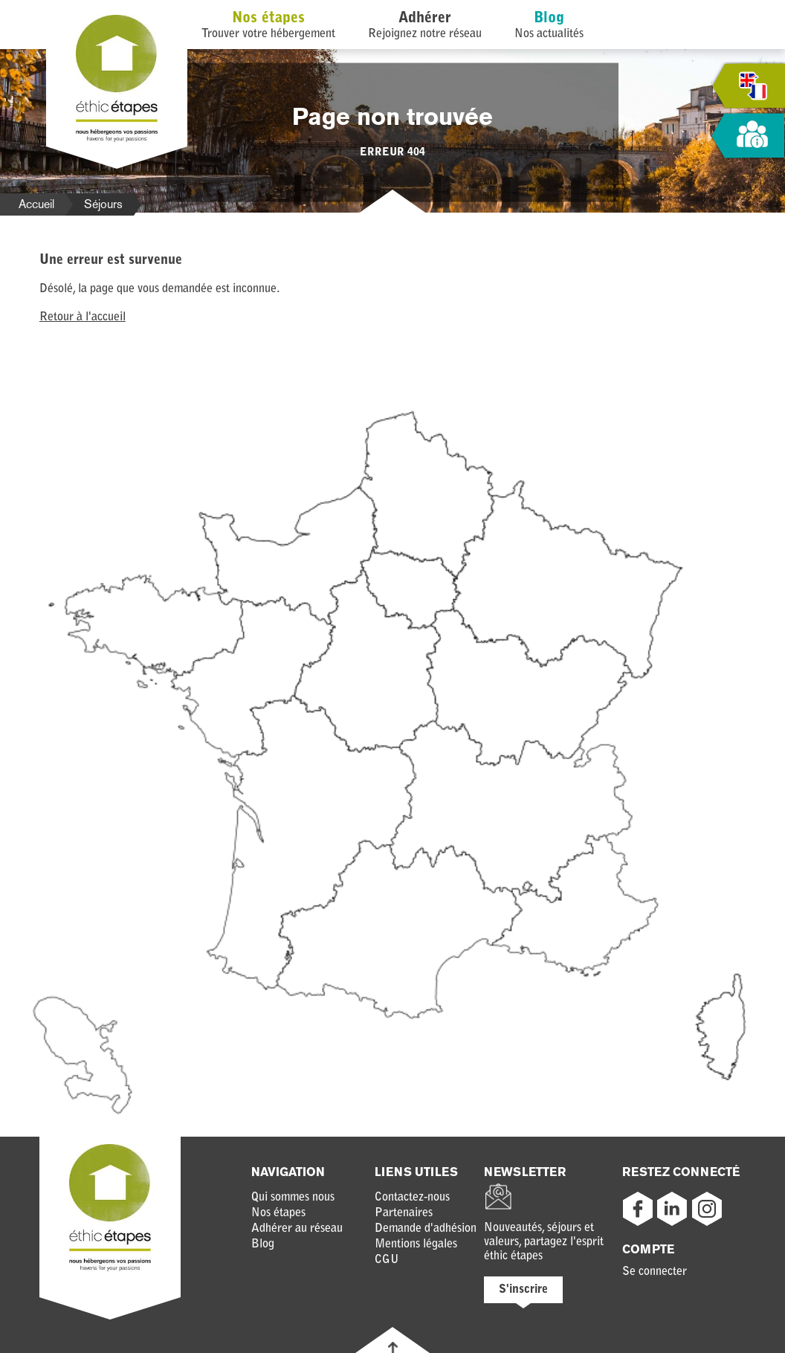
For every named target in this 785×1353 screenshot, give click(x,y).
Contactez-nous (412, 1198)
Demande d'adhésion (426, 1229)
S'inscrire (523, 1290)
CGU (387, 1260)
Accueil (36, 204)
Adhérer (424, 18)
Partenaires (404, 1213)
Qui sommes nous (293, 1198)
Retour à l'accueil (82, 317)
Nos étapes (268, 18)
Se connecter (654, 1272)
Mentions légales (416, 1244)
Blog (549, 18)
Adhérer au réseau (297, 1229)
